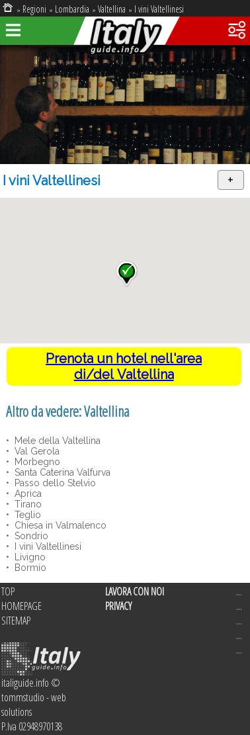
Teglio (26, 514)
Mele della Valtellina (56, 440)
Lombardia (72, 9)
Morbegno (36, 461)
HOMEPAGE (21, 606)
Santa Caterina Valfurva (61, 472)
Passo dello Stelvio (54, 483)
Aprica (27, 493)
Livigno (29, 557)
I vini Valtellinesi (159, 9)
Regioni (34, 9)
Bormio (29, 567)
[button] (126, 274)
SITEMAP (15, 620)
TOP (8, 591)
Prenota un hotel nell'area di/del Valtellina (124, 366)
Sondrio (30, 536)
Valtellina (112, 9)
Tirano (27, 504)
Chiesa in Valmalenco (59, 525)
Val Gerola (36, 451)
